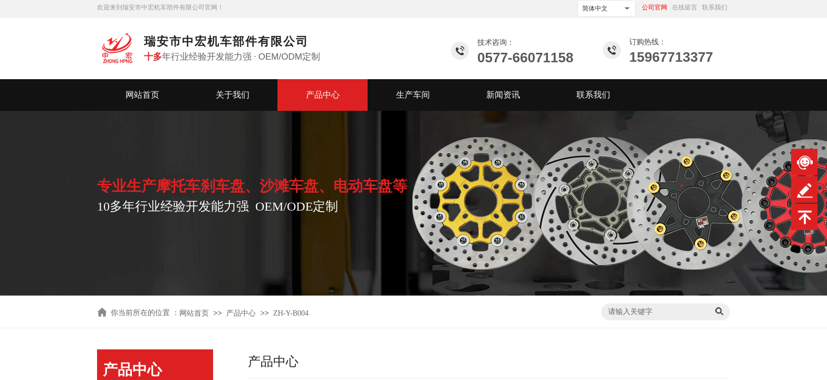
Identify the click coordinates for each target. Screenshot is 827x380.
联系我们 (593, 94)
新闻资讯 (503, 94)
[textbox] (656, 311)
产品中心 (323, 94)
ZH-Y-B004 (291, 313)
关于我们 (232, 94)
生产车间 (413, 94)
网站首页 (142, 94)
